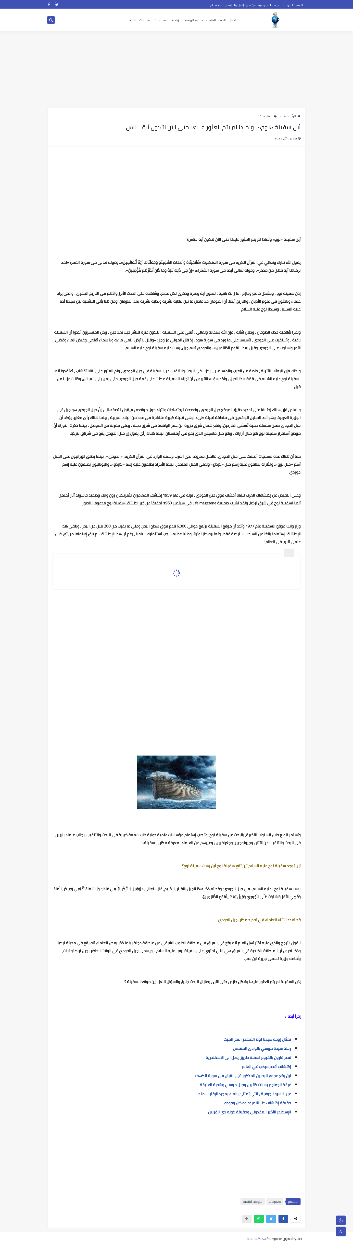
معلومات (160, 20)
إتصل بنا (239, 5)
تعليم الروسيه (193, 20)
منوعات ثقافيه (139, 20)
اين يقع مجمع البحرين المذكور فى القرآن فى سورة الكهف (243, 1075)
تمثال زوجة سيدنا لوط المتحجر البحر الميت (257, 1039)
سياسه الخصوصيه (269, 5)
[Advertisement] (176, 69)
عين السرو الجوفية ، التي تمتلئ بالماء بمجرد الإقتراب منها (243, 1093)
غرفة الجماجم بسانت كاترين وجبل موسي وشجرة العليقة (245, 1084)
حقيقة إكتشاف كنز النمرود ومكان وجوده (257, 1103)
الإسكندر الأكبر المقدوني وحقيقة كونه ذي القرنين (249, 1112)
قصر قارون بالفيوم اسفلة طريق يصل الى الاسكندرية (248, 1057)
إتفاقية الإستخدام (221, 5)
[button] (283, 1219)
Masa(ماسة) (256, 1238)
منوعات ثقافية (252, 1201)
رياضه (175, 20)
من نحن (251, 5)
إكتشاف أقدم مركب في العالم (266, 1066)
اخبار (232, 20)
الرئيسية (292, 116)
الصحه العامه (216, 20)
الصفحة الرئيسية (293, 5)
